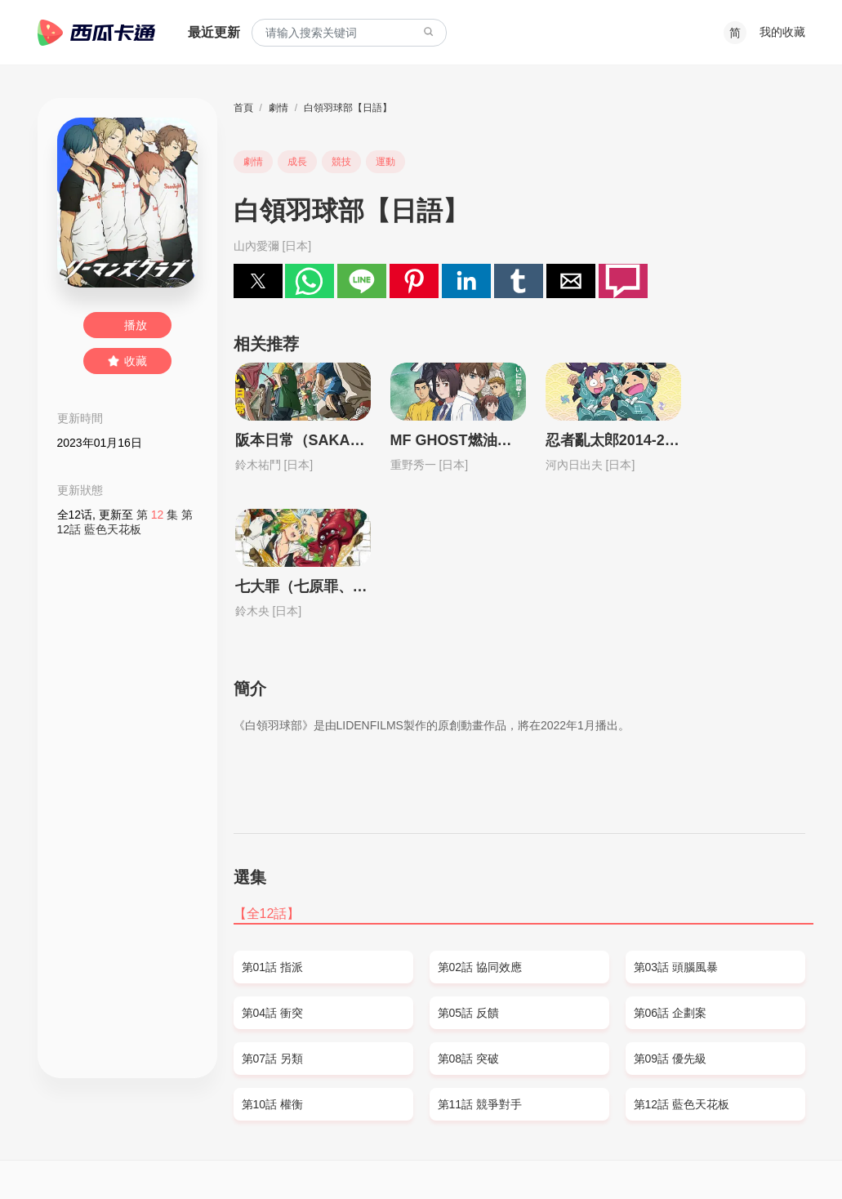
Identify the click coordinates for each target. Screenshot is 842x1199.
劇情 (278, 108)
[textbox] (349, 33)
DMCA (159, 1154)
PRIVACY (210, 1154)
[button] (258, 281)
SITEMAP (109, 1154)
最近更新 (214, 32)
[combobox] (349, 33)
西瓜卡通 (96, 33)
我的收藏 (782, 31)
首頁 (243, 108)
